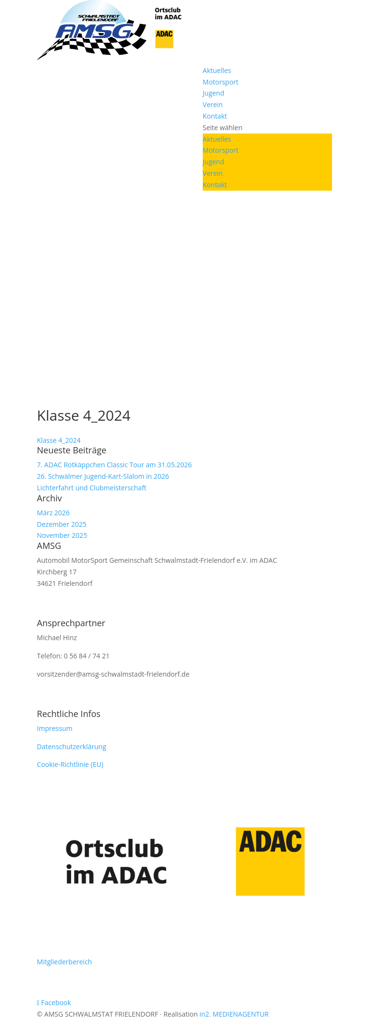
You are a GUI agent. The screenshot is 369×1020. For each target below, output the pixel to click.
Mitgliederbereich (64, 961)
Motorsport (221, 81)
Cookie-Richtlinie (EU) (70, 764)
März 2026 (53, 512)
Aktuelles (217, 70)
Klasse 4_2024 (59, 440)
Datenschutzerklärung (71, 746)
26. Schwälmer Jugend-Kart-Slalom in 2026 (103, 476)
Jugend (213, 92)
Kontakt (215, 116)
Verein (213, 104)
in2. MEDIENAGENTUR (234, 1014)
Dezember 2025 (61, 524)
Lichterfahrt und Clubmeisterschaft (92, 487)
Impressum (55, 728)
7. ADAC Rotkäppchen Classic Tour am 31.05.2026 (114, 464)
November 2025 (62, 535)
